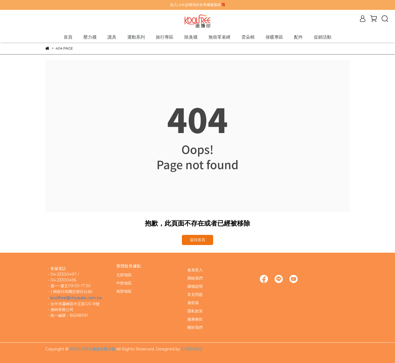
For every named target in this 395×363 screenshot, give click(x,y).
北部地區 (124, 274)
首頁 (68, 37)
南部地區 (124, 291)
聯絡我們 (195, 278)
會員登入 (195, 269)
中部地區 (124, 283)
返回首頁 (197, 239)
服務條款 (195, 319)
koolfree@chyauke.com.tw (76, 297)
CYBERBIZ (191, 349)
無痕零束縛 (219, 37)
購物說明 (195, 286)
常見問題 (195, 294)
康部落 (193, 302)
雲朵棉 (248, 37)
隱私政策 (195, 311)
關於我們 (195, 327)
